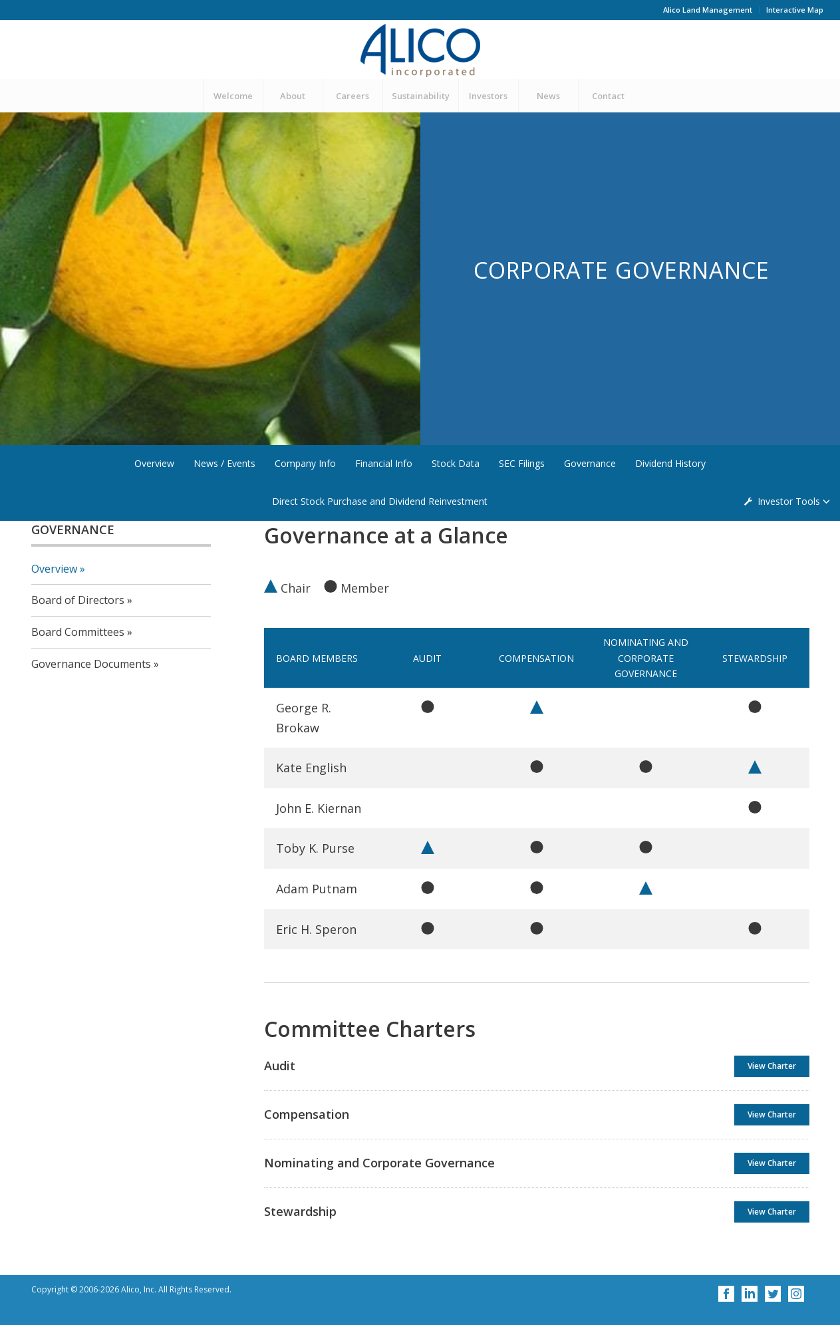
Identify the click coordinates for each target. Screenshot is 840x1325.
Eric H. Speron (316, 929)
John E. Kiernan (318, 808)
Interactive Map (794, 10)
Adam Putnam (316, 889)
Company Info (305, 463)
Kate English (311, 768)
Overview (154, 463)
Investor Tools (790, 501)
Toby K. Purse (315, 848)
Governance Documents (91, 664)
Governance (590, 463)
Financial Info (383, 463)
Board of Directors (77, 600)
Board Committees (77, 632)
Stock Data (456, 463)
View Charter (772, 1066)
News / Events (224, 463)
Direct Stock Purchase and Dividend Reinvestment (380, 501)
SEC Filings (522, 463)
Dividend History (670, 463)
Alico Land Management (707, 10)
